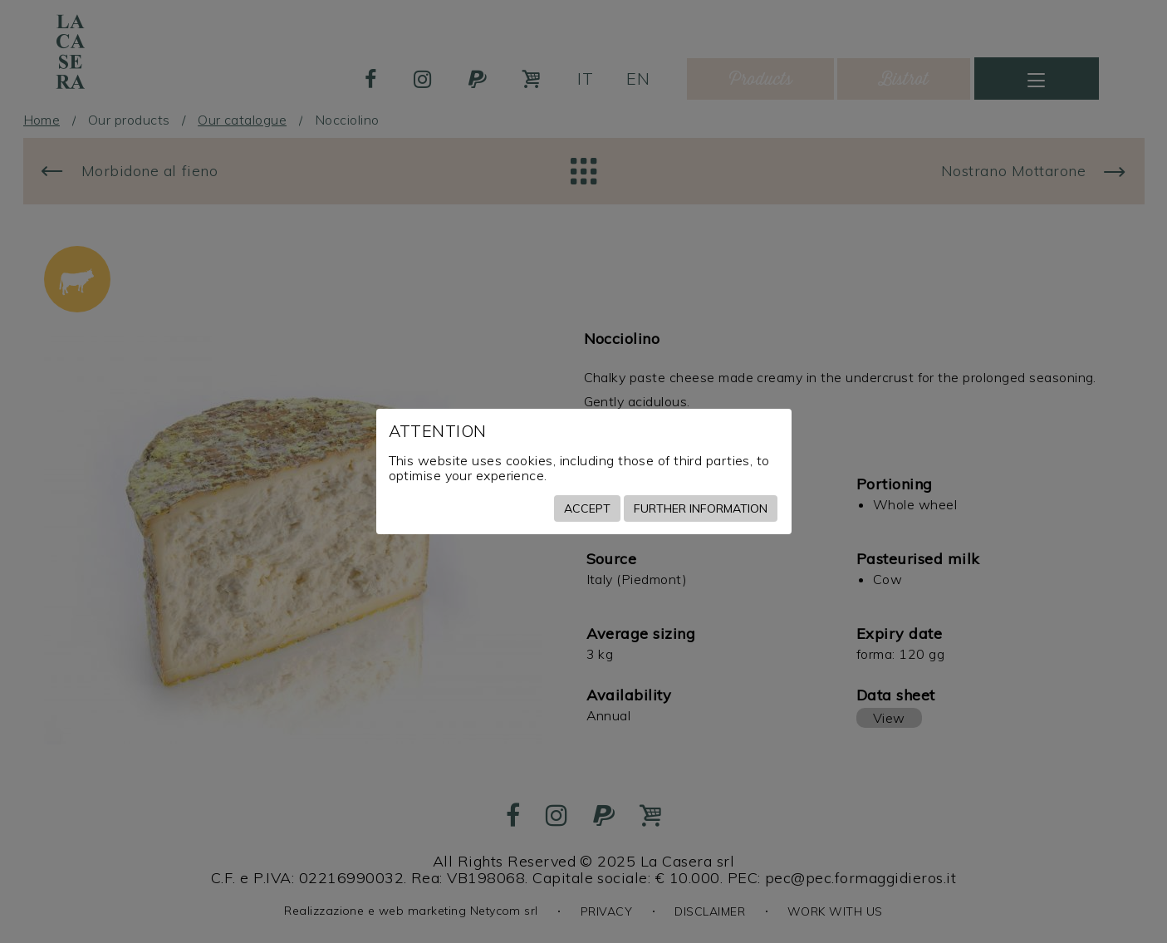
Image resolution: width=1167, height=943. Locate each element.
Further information (700, 508)
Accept (587, 508)
